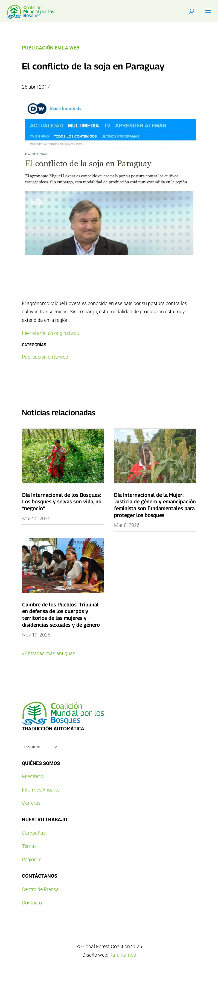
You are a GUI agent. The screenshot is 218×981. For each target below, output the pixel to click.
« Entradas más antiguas (48, 653)
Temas (29, 846)
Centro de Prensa (40, 889)
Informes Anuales (41, 790)
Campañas (34, 833)
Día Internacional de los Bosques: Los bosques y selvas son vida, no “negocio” (61, 501)
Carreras (31, 803)
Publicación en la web (50, 48)
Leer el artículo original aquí (51, 333)
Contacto (32, 903)
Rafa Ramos (122, 955)
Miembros (33, 776)
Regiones (32, 859)
